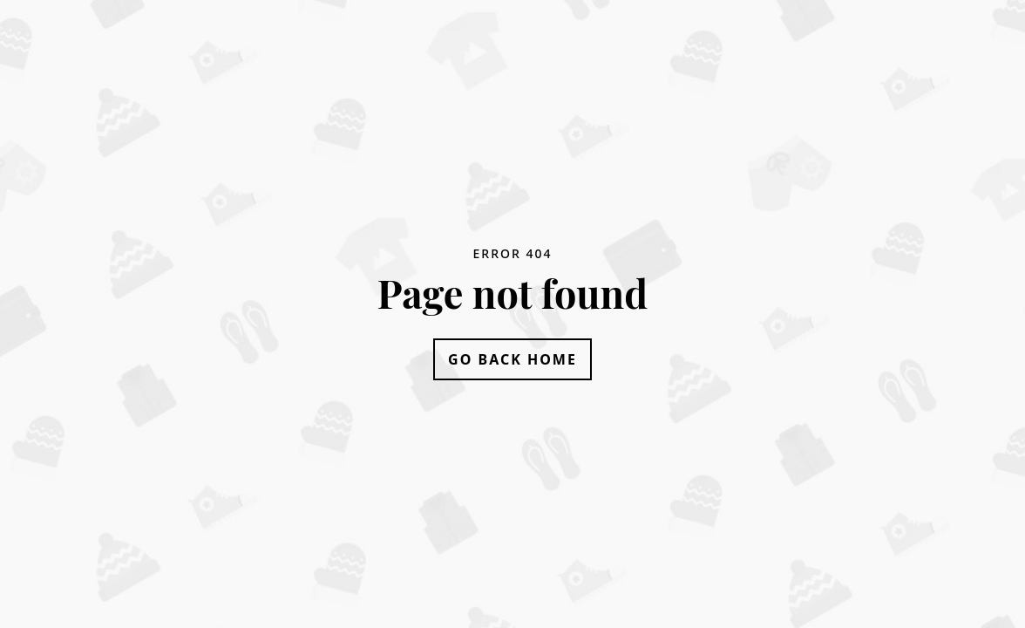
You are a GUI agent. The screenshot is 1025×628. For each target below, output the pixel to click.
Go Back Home (512, 359)
